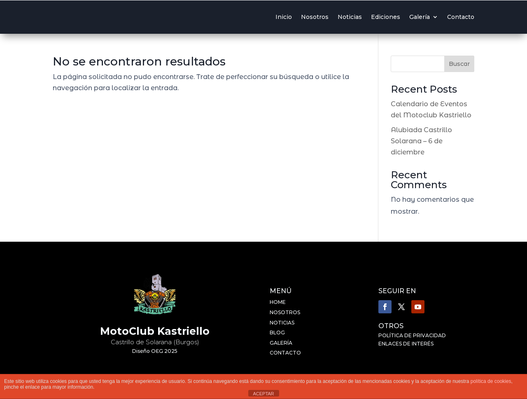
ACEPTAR (263, 393)
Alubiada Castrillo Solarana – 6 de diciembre (421, 141)
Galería (419, 17)
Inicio (283, 17)
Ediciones (385, 17)
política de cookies (491, 381)
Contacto (460, 17)
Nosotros (315, 17)
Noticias (350, 17)
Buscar (459, 64)
